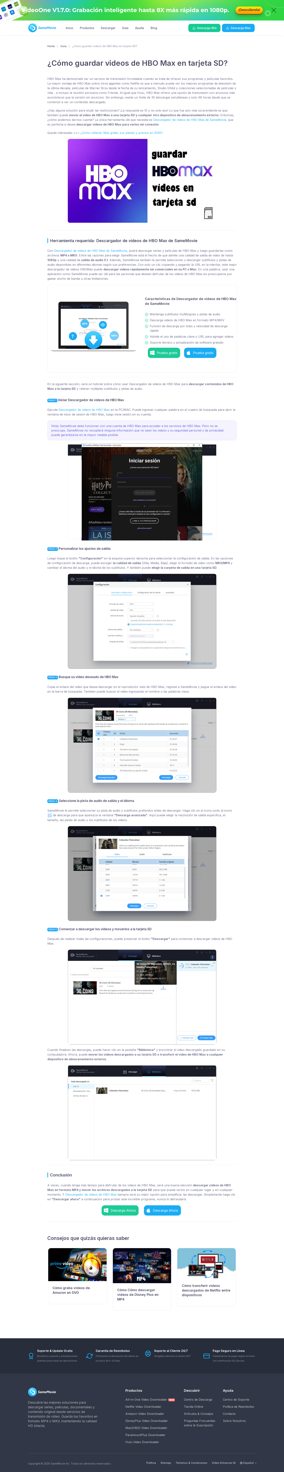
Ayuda (139, 28)
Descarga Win (204, 28)
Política (151, 1462)
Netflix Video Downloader (143, 1406)
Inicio (69, 28)
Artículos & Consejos (198, 1414)
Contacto (229, 1414)
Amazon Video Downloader (144, 1414)
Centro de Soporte (236, 1399)
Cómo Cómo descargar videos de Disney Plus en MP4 (138, 1294)
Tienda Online (193, 1406)
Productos (87, 28)
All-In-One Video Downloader (150, 1399)
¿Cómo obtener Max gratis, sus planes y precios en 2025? (121, 133)
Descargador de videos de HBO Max (84, 410)
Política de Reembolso (238, 1406)
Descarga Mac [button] (238, 28)
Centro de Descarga (198, 1399)
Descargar (108, 28)
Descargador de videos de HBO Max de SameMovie (189, 120)
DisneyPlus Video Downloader (146, 1421)
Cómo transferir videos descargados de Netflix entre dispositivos (206, 1290)
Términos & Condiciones (191, 1462)
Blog (154, 28)
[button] (164, 353)
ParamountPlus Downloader (145, 1435)
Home (51, 46)
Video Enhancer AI (224, 1462)
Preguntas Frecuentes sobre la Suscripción (199, 1423)
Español (247, 1462)
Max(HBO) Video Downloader (146, 1428)
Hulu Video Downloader (142, 1442)
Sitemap (165, 1462)
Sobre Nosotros (234, 1421)
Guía (125, 28)
